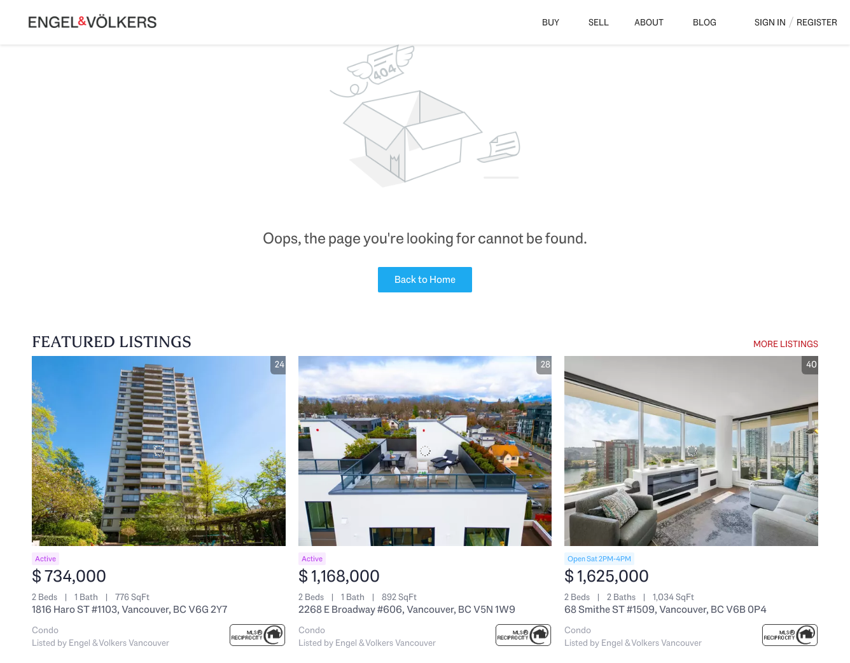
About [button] (649, 22)
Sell (599, 22)
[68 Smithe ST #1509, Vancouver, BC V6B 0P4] (691, 451)
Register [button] (817, 22)
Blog (704, 22)
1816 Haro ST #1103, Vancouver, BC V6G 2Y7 (129, 609)
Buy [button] (550, 22)
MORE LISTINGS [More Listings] (785, 344)
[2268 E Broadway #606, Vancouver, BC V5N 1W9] (425, 451)
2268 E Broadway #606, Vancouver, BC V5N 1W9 (406, 609)
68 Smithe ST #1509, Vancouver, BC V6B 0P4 (665, 609)
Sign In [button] (770, 22)
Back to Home (425, 279)
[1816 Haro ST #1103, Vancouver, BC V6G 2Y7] (159, 451)
